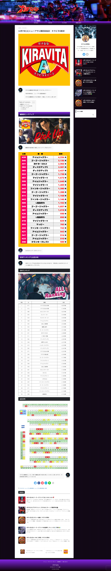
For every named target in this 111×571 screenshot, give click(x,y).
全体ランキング (25, 107)
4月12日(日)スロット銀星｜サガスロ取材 (37, 517)
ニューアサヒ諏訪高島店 (39, 488)
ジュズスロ (64, 22)
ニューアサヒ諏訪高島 (29, 488)
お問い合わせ (78, 22)
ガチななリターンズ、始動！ (55, 566)
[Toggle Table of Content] (32, 102)
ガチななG (36, 22)
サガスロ (50, 22)
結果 (46, 488)
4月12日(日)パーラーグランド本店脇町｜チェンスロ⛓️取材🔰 (42, 527)
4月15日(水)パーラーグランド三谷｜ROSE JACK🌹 (39, 497)
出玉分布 (24, 109)
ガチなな (55, 565)
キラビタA (22, 488)
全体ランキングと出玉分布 (26, 106)
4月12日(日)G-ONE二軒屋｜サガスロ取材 (37, 537)
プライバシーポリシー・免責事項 (54, 561)
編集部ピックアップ (24, 104)
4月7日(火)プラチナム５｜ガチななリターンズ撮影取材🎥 (41, 507)
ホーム (21, 22)
